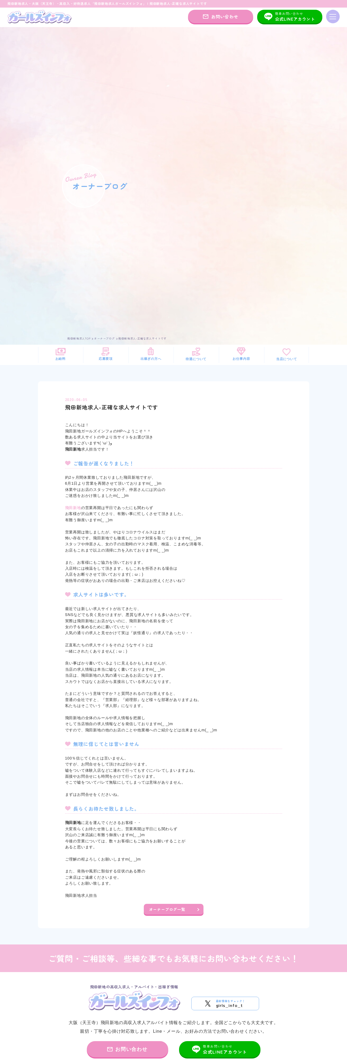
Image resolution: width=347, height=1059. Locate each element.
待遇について (196, 354)
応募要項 (106, 354)
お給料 (60, 354)
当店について (286, 354)
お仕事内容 (241, 354)
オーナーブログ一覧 (167, 909)
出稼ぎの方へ (151, 354)
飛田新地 (73, 508)
